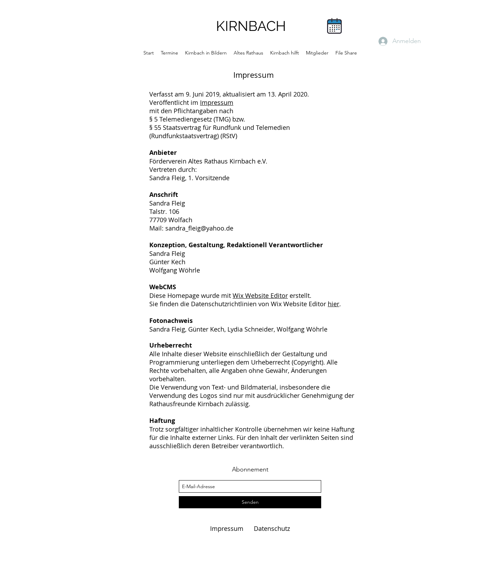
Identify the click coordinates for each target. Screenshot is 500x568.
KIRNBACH (251, 26)
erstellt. (299, 295)
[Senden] (250, 502)
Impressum (216, 102)
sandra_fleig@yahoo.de (199, 228)
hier (333, 304)
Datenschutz (272, 528)
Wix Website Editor (260, 295)
